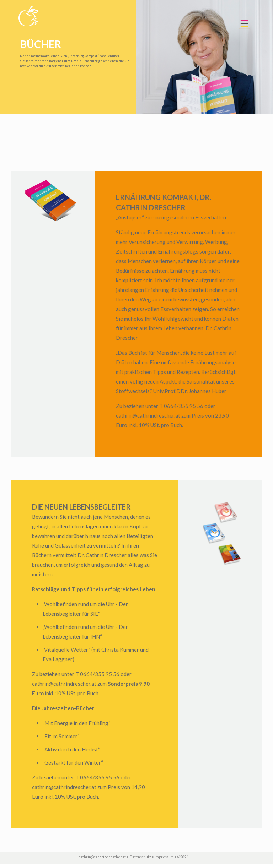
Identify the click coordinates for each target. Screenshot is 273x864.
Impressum (164, 857)
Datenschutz (140, 857)
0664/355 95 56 (183, 406)
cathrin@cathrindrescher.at (148, 415)
